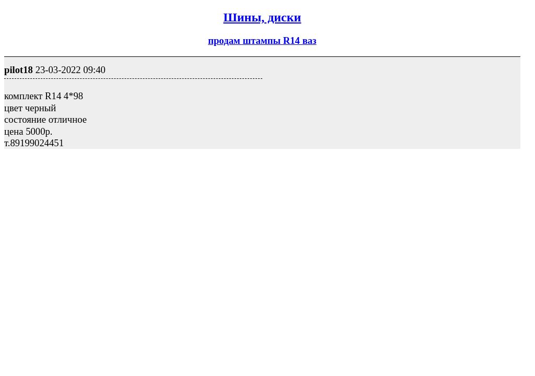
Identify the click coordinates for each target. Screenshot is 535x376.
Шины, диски (262, 17)
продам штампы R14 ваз (262, 40)
